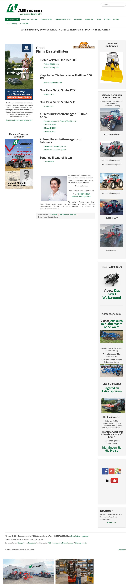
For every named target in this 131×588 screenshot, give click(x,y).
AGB (49, 543)
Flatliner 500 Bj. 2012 (51, 64)
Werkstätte (89, 19)
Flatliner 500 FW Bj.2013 (53, 82)
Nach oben (122, 550)
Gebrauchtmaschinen (63, 19)
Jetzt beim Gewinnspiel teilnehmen (19, 120)
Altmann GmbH (12, 19)
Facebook (32, 543)
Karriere (116, 19)
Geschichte (24, 24)
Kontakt (107, 19)
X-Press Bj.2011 (50, 131)
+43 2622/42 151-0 (83, 194)
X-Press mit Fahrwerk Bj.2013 (55, 150)
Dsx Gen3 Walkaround (111, 294)
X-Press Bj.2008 (50, 125)
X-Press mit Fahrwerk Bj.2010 (55, 146)
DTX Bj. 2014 (48, 94)
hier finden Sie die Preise (111, 449)
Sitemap (78, 543)
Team (99, 19)
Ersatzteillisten (49, 162)
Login (85, 543)
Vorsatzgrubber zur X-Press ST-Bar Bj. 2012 (60, 121)
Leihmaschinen (46, 19)
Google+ (21, 543)
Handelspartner (68, 543)
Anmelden (111, 523)
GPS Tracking (12, 24)
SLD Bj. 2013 (48, 106)
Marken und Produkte (29, 19)
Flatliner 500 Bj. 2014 (51, 67)
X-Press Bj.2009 (50, 128)
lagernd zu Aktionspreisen (112, 389)
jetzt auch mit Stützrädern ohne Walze (112, 324)
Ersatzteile (78, 19)
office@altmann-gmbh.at (81, 196)
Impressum (57, 543)
